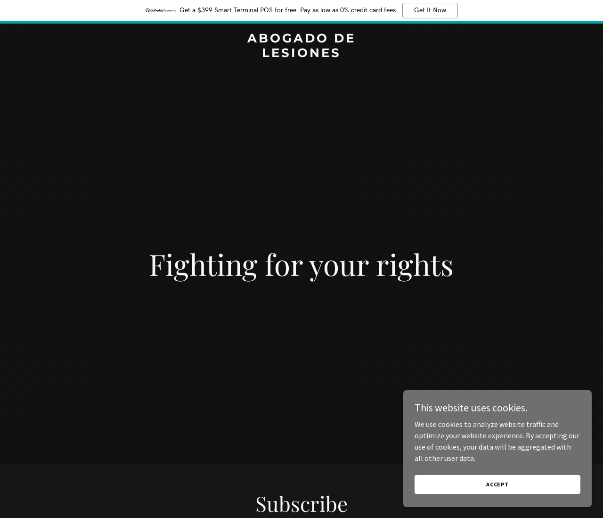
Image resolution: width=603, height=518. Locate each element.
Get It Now (430, 10)
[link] (302, 54)
